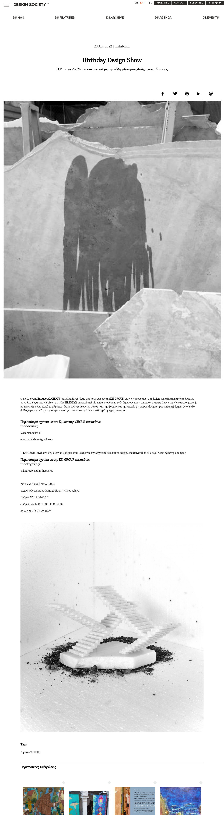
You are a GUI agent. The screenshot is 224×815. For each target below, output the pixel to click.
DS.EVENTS (210, 17)
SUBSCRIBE (196, 3)
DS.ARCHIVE (115, 17)
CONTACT (179, 3)
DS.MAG (18, 17)
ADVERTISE (163, 3)
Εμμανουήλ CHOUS (31, 752)
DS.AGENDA (163, 17)
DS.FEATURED (65, 17)
